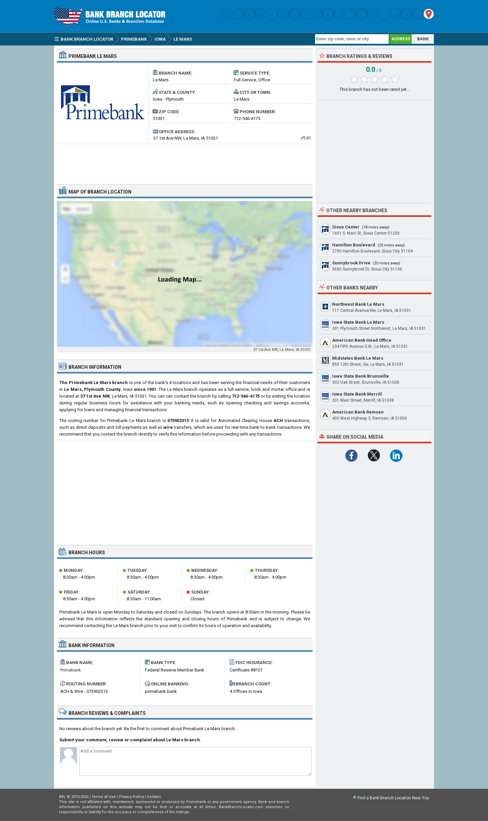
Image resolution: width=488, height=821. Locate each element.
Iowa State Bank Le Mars (358, 322)
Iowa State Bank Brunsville (360, 376)
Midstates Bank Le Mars (357, 358)
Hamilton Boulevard (353, 244)
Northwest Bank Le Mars (358, 304)
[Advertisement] (184, 161)
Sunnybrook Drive (351, 262)
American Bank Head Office (361, 340)
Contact (154, 797)
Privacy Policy (131, 797)
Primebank (70, 670)
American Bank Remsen (358, 412)
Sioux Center (346, 226)
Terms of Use (104, 797)
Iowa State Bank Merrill (357, 394)
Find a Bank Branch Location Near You (393, 798)
